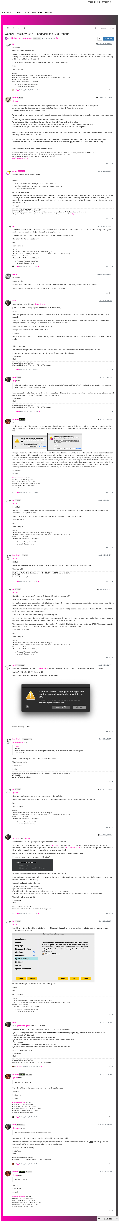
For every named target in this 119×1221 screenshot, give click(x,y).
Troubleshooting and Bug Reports (20, 38)
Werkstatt (37, 13)
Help (26, 13)
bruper (14, 274)
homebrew (54, 845)
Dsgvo (97, 2)
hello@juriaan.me (74, 214)
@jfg (21, 97)
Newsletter (51, 13)
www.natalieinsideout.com (20, 159)
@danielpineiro (17, 742)
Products (7, 13)
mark (14, 301)
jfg (13, 44)
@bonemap (20, 665)
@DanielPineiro (40, 304)
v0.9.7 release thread (72, 848)
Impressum (106, 2)
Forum (18, 13)
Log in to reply (108, 39)
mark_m (15, 97)
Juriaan (14, 171)
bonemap (15, 419)
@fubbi (27, 838)
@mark (15, 101)
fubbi (14, 665)
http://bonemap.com (18, 478)
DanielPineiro (16, 555)
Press (90, 2)
